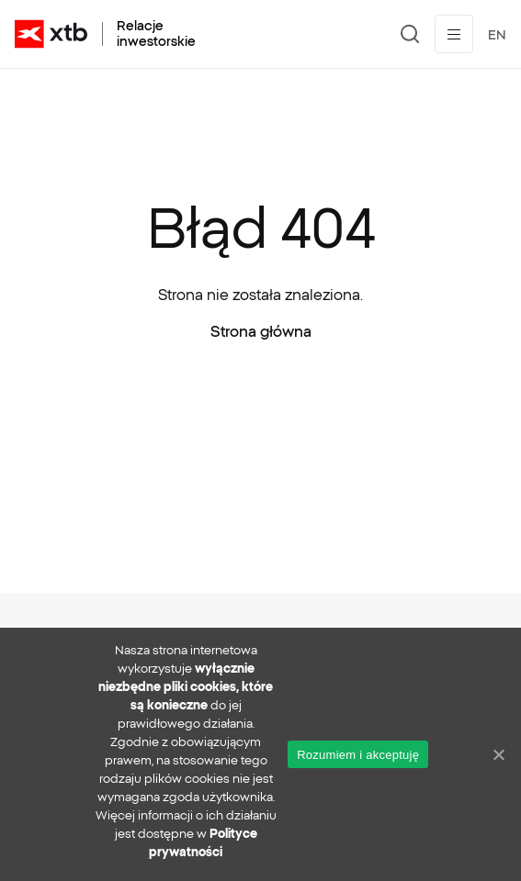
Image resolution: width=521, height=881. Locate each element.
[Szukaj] (410, 34)
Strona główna (260, 331)
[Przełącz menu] (454, 34)
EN (497, 35)
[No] (498, 754)
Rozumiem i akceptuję (358, 755)
